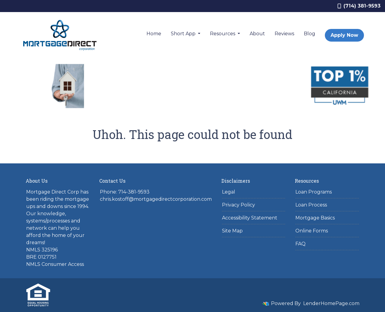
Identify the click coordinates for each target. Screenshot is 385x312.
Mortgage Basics (315, 218)
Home (153, 33)
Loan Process (311, 205)
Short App (184, 33)
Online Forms (311, 231)
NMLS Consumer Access (55, 264)
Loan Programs (313, 192)
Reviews (284, 33)
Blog (309, 33)
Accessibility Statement (249, 218)
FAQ (300, 244)
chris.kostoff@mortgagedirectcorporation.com (156, 199)
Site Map (232, 231)
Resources (223, 33)
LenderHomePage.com (331, 303)
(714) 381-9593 (358, 6)
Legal (228, 192)
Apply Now (344, 35)
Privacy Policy (238, 205)
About (257, 33)
